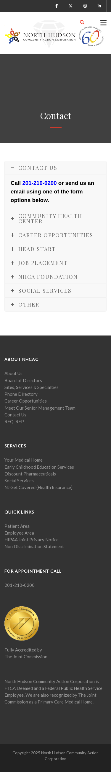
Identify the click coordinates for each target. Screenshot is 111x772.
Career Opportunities (25, 400)
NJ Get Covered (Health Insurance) (38, 487)
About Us (13, 373)
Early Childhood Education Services (39, 467)
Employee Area (19, 532)
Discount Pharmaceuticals (30, 473)
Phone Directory (21, 394)
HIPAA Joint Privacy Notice (31, 539)
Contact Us (15, 414)
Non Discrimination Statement (34, 546)
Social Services (19, 480)
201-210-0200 (39, 183)
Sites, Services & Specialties (31, 387)
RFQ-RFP (14, 421)
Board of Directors (23, 380)
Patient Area (17, 526)
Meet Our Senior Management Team (39, 408)
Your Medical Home (23, 459)
